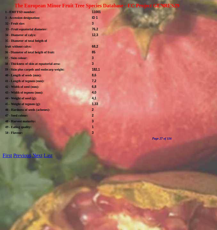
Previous (22, 155)
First (7, 155)
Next (37, 155)
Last (48, 155)
